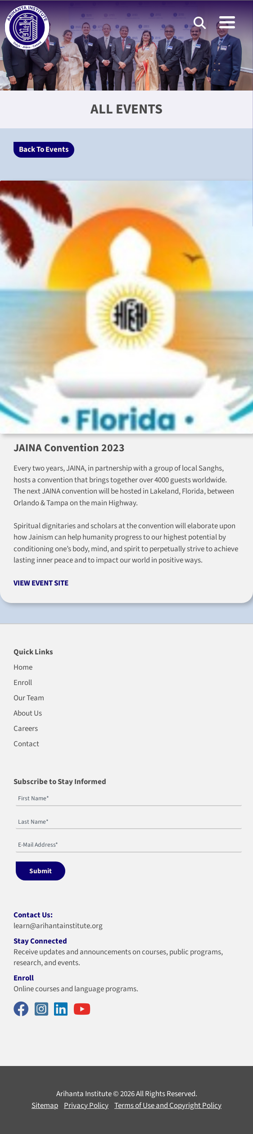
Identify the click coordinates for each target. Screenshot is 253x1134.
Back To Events (44, 149)
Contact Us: (33, 915)
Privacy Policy (86, 1105)
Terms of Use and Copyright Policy (167, 1105)
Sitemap (45, 1105)
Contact (26, 744)
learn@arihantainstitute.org (58, 926)
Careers (26, 728)
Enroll (23, 682)
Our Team (29, 698)
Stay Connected (40, 941)
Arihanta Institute (84, 1094)
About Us (28, 713)
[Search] (200, 23)
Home (23, 667)
